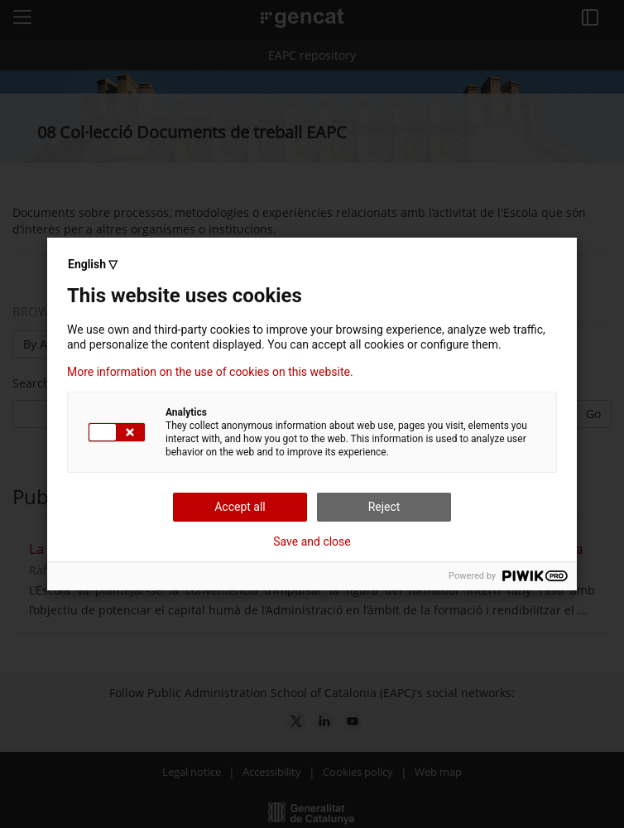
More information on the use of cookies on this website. (210, 371)
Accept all (240, 506)
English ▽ (93, 264)
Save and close (312, 541)
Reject (384, 506)
